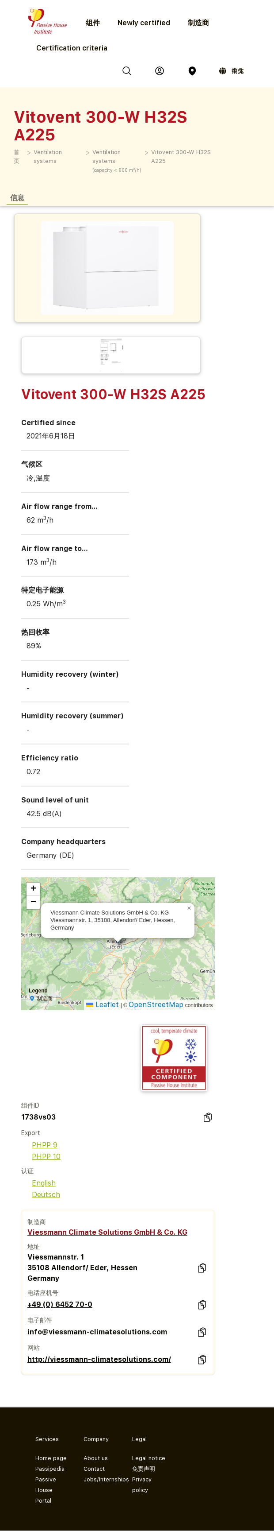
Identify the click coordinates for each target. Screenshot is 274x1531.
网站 (33, 1347)
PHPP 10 (41, 1156)
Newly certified (144, 23)
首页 (16, 156)
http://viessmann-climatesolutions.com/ (99, 1359)
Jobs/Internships (101, 1479)
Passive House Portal (45, 1490)
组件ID (30, 1105)
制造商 (198, 23)
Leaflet (102, 1004)
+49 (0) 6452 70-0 (59, 1304)
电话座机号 (42, 1292)
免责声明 (143, 1468)
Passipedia (50, 1468)
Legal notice (148, 1458)
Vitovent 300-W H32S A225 (181, 156)
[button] (189, 908)
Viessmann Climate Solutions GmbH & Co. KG (107, 1232)
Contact (94, 1468)
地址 (33, 1246)
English (38, 1183)
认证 (27, 1170)
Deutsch (40, 1194)
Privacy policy (142, 1484)
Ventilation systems (48, 156)
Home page (51, 1458)
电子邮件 (39, 1320)
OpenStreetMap (156, 1004)
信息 (17, 197)
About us (96, 1458)
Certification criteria (71, 48)
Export (30, 1132)
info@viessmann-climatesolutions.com (97, 1332)
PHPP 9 (39, 1145)
